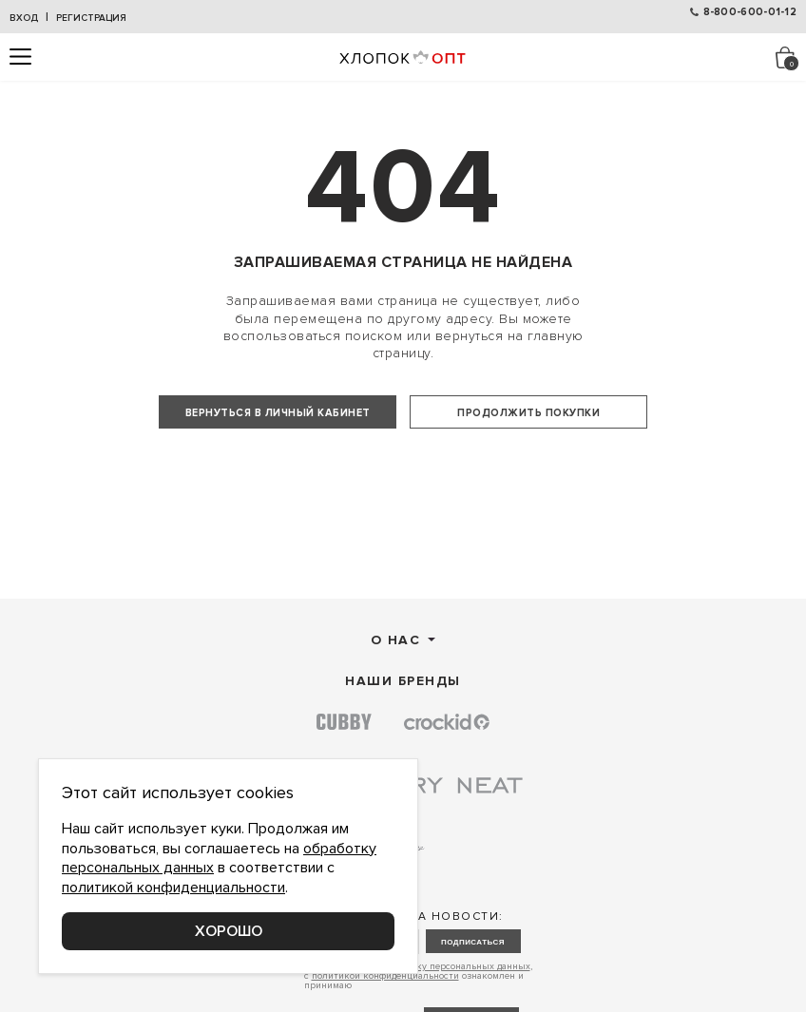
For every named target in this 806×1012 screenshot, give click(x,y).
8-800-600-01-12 (750, 12)
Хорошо (228, 931)
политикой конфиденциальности (173, 887)
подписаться (473, 998)
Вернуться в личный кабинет (278, 413)
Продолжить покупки (528, 413)
